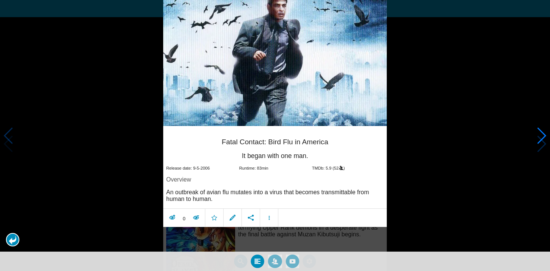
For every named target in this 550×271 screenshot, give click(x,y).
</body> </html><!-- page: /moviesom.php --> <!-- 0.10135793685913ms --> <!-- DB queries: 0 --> (275, 135)
